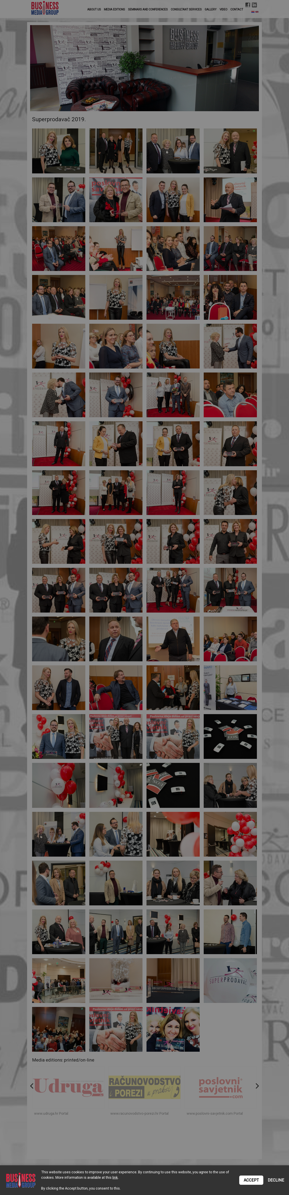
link (115, 1177)
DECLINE (276, 1180)
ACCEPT (251, 1180)
